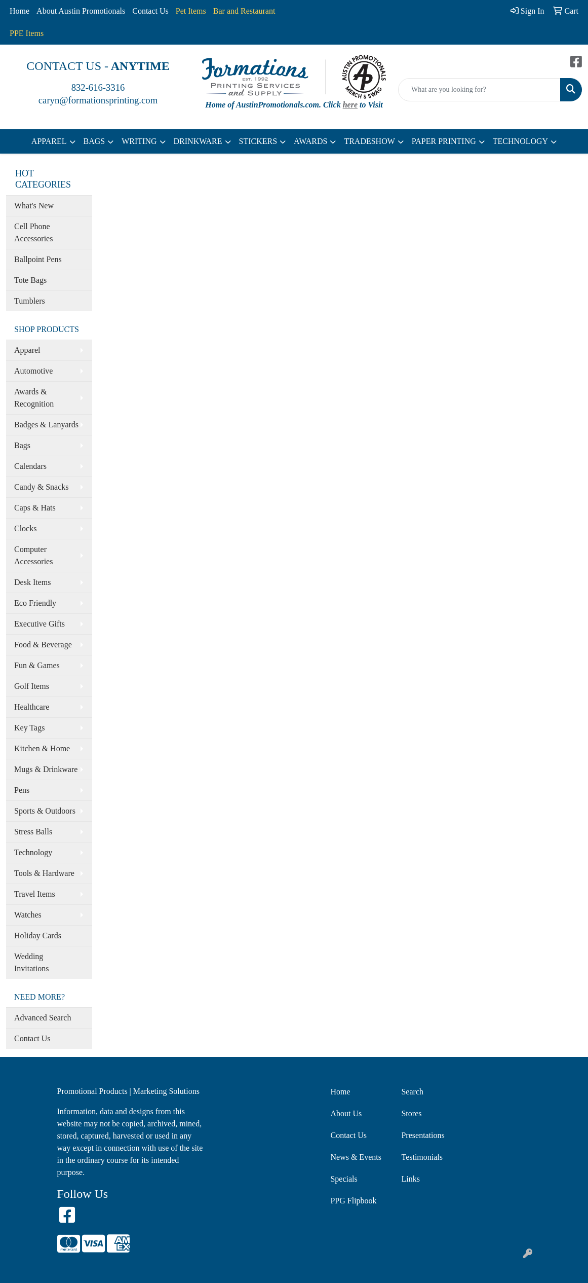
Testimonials (422, 1157)
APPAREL (49, 141)
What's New (34, 205)
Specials (343, 1179)
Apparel (27, 350)
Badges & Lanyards (46, 424)
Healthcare (31, 707)
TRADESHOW (369, 141)
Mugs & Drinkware (45, 769)
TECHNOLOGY (520, 141)
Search (412, 1091)
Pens (21, 790)
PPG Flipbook (353, 1200)
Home (19, 11)
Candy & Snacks (41, 487)
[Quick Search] (479, 89)
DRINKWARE (198, 141)
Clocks (25, 528)
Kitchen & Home (42, 748)
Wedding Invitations (31, 962)
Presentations (422, 1135)
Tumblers (29, 301)
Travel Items (34, 894)
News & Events (355, 1157)
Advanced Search (42, 1017)
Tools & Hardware (44, 873)
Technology (33, 852)
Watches (28, 914)
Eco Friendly (35, 603)
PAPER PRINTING (444, 141)
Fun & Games (37, 665)
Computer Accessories (33, 555)
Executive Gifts (39, 623)
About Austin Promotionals (80, 11)
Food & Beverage (43, 644)
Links (410, 1179)
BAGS (94, 141)
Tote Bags (30, 280)
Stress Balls (33, 831)
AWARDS (310, 141)
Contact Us (150, 11)
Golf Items (31, 686)
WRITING (139, 141)
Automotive (33, 370)
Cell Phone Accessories (33, 232)
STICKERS (258, 141)
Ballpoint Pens (38, 259)
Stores (411, 1113)
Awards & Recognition (34, 397)
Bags (22, 445)
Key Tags (29, 727)
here (350, 104)
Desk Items (32, 582)
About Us (346, 1113)
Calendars (30, 466)
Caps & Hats (35, 507)
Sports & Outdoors (44, 811)
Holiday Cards (37, 935)
